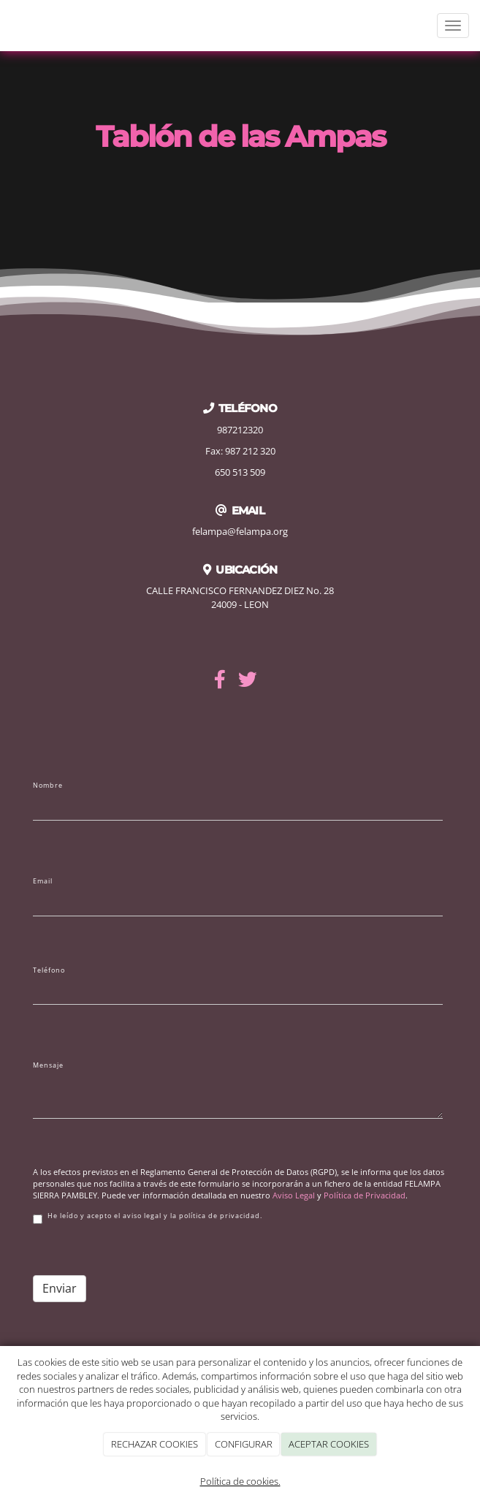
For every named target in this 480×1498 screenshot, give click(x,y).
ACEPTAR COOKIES (329, 1444)
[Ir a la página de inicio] (7, 25)
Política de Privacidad (364, 1195)
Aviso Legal (294, 1195)
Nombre (48, 785)
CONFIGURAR (244, 1444)
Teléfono (49, 970)
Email (43, 881)
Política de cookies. (240, 1481)
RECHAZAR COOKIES (154, 1444)
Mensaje (48, 1065)
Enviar (59, 1288)
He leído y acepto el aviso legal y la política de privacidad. (147, 1218)
